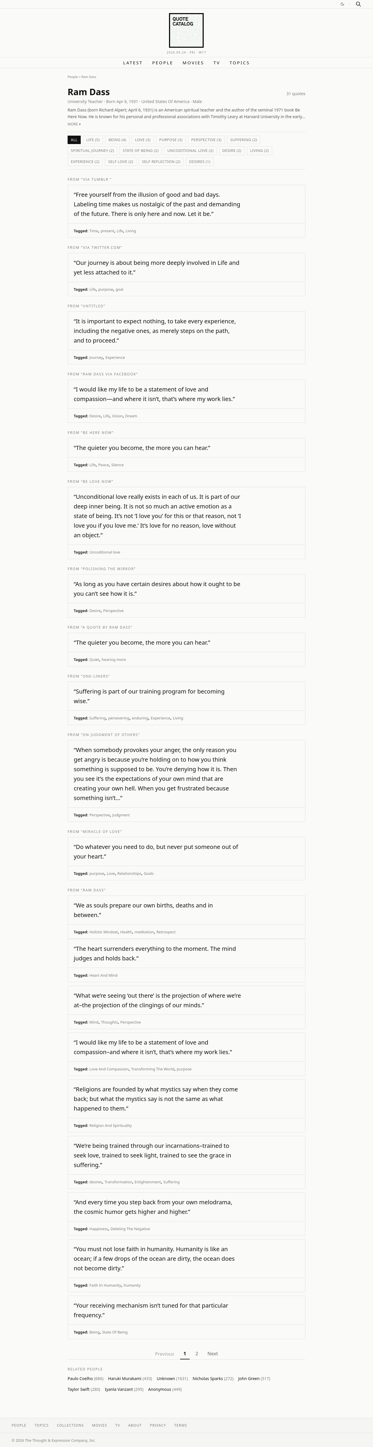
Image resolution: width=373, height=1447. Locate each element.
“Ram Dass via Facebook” (109, 374)
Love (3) (142, 139)
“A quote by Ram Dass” (106, 627)
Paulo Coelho (85, 1378)
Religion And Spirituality (110, 1125)
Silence (117, 464)
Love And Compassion (109, 1069)
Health (126, 931)
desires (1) (199, 161)
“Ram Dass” (93, 890)
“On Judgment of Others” (110, 734)
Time (93, 230)
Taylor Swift (84, 1389)
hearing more (114, 659)
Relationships (129, 873)
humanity (132, 1285)
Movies (193, 62)
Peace (103, 464)
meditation (144, 931)
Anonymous (165, 1389)
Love (111, 873)
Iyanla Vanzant (124, 1389)
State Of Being (115, 1332)
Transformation (118, 1181)
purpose (105, 289)
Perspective (113, 610)
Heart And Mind (103, 975)
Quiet (94, 659)
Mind (93, 1022)
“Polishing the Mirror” (108, 568)
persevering (118, 718)
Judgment (121, 815)
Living (131, 230)
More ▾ (74, 124)
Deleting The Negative (130, 1228)
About (135, 1425)
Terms (180, 1425)
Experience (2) (85, 161)
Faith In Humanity (105, 1285)
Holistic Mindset (103, 931)
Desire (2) (231, 150)
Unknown (172, 1378)
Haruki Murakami (130, 1378)
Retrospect (166, 931)
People (162, 62)
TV (216, 62)
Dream (131, 416)
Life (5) (93, 139)
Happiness (98, 1228)
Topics (240, 62)
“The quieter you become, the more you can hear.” (142, 448)
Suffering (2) (243, 139)
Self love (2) (120, 161)
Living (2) (259, 150)
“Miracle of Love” (101, 831)
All (74, 139)
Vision (117, 416)
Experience (115, 357)
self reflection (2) (161, 161)
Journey (96, 357)
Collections (70, 1425)
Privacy (158, 1425)
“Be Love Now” (97, 481)
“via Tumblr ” (96, 179)
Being (94, 1332)
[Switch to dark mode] (342, 4)
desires (95, 1181)
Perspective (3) (206, 139)
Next (212, 1353)
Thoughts (109, 1022)
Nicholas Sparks (213, 1378)
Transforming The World (152, 1069)
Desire (95, 416)
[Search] (358, 4)
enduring (140, 718)
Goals (149, 873)
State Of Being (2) (141, 150)
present (107, 230)
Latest (133, 62)
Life (120, 230)
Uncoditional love (104, 552)
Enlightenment (148, 1181)
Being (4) (117, 139)
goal (119, 289)
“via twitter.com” (101, 247)
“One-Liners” (95, 676)
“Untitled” (93, 306)
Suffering (97, 718)
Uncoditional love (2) (190, 150)
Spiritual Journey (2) (92, 150)
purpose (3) (170, 139)
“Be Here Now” (97, 432)
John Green (254, 1378)
